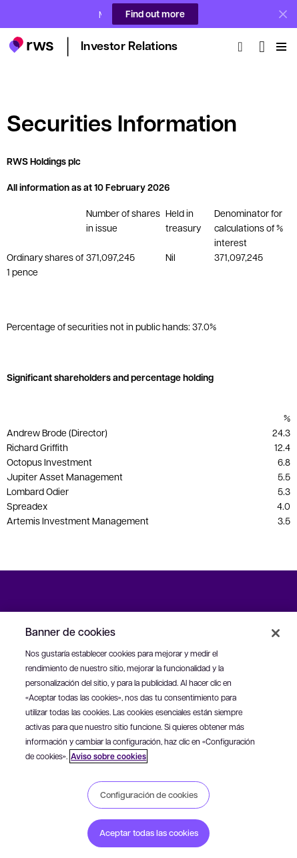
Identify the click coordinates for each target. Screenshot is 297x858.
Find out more (155, 13)
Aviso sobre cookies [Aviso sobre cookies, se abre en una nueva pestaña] (108, 756)
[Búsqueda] (244, 39)
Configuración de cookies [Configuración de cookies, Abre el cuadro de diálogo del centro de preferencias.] (149, 795)
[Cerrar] (275, 633)
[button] (31, 37)
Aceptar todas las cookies (148, 833)
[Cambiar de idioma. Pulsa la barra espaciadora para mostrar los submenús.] (262, 39)
